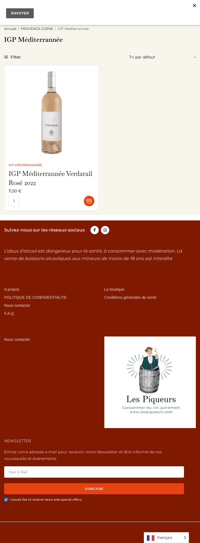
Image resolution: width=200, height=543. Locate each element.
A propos (11, 289)
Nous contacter (17, 305)
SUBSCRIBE (94, 489)
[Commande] (160, 57)
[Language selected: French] (166, 537)
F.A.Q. (9, 313)
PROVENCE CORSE (37, 29)
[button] (89, 201)
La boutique (114, 289)
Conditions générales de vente (130, 297)
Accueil (10, 29)
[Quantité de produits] (14, 201)
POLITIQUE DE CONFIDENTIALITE (35, 297)
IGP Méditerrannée (25, 165)
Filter (12, 57)
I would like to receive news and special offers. (46, 500)
